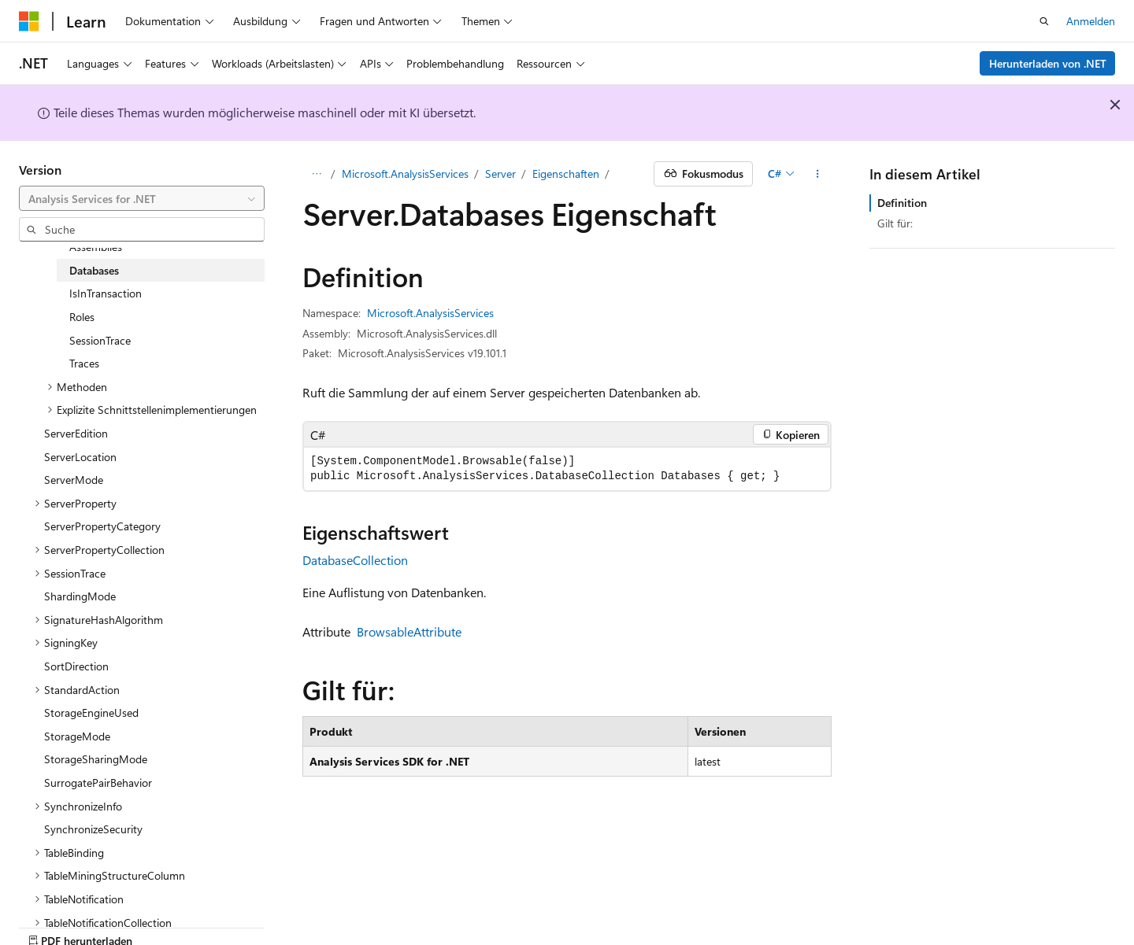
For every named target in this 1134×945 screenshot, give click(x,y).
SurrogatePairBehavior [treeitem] (98, 782)
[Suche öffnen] (1044, 21)
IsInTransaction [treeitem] (105, 293)
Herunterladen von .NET (1047, 63)
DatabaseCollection (355, 560)
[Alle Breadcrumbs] (316, 173)
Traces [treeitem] (84, 363)
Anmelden (1090, 20)
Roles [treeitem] (81, 316)
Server (500, 173)
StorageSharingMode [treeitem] (95, 758)
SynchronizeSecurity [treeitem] (93, 828)
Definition (902, 202)
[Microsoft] (29, 21)
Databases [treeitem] (94, 270)
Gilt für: (895, 223)
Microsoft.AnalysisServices (405, 173)
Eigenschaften (565, 173)
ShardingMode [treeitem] (80, 596)
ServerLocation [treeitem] (80, 456)
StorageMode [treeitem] (77, 736)
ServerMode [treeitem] (73, 479)
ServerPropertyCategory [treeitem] (102, 526)
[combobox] (142, 198)
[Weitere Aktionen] (818, 173)
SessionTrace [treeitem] (100, 340)
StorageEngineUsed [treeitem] (91, 712)
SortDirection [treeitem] (76, 666)
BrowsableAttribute (409, 631)
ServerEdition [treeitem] (76, 433)
